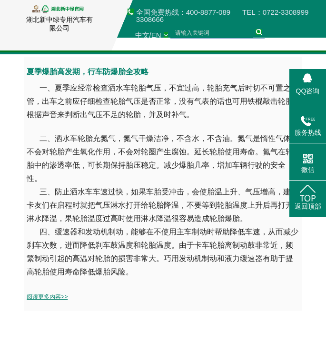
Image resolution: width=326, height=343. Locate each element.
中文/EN (148, 35)
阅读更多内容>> (47, 296)
